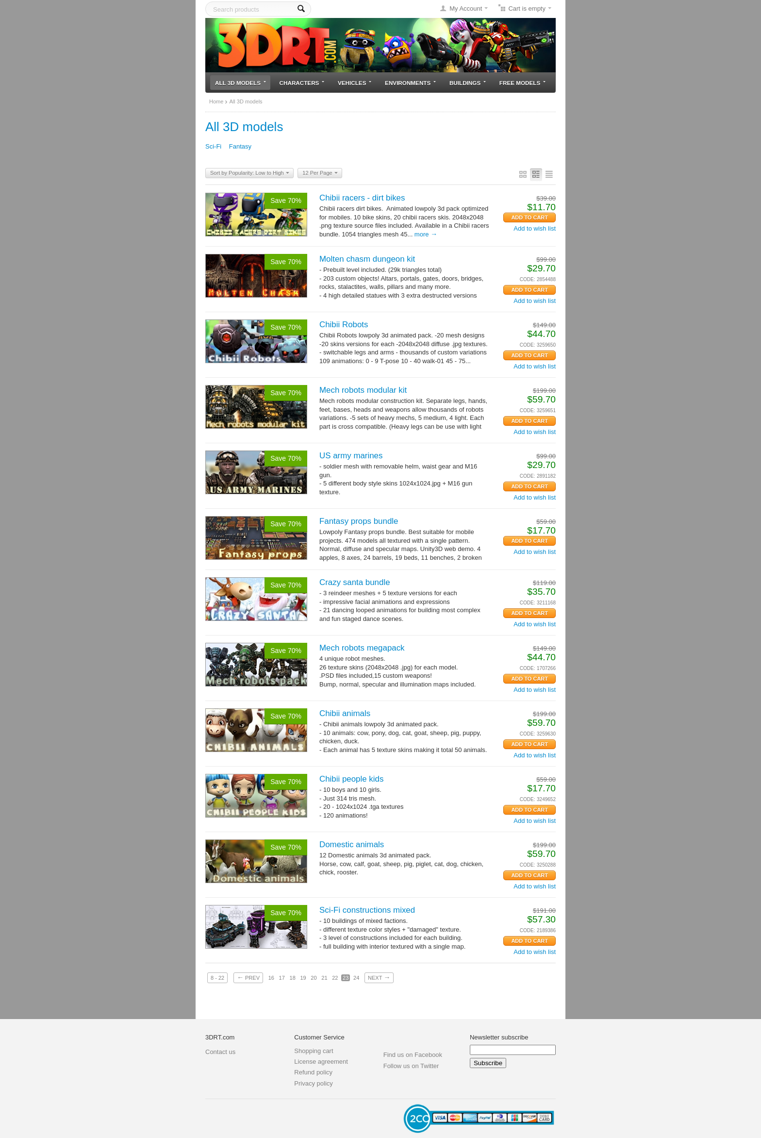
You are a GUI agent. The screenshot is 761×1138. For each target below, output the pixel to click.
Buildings (467, 83)
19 (303, 978)
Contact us (220, 1051)
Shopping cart (313, 1050)
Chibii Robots (343, 324)
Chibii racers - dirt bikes (362, 197)
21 (324, 978)
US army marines (350, 455)
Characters (302, 83)
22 (335, 978)
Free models (522, 83)
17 (282, 978)
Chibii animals (344, 713)
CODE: (527, 279)
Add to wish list (534, 228)
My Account (465, 8)
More (425, 234)
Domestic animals (351, 844)
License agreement (321, 1061)
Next (379, 977)
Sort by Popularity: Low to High (249, 173)
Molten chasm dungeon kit (367, 259)
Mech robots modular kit (363, 390)
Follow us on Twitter (411, 1066)
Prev (248, 977)
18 (293, 978)
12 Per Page (319, 173)
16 (271, 978)
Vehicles (354, 83)
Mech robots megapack (362, 648)
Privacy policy (313, 1083)
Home (216, 101)
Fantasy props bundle (358, 521)
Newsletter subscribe (499, 1037)
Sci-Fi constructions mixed (367, 910)
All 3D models (240, 83)
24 (356, 978)
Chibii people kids (351, 779)
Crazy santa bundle (354, 582)
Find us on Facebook (412, 1054)
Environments (410, 83)
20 (313, 978)
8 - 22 (217, 978)
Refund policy (313, 1072)
